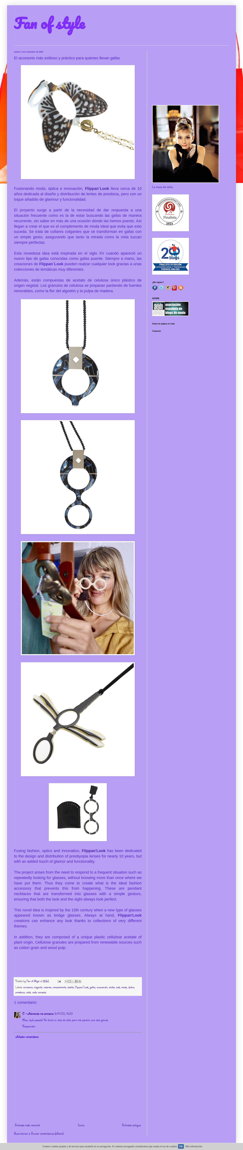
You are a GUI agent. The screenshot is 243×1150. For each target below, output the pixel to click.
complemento (59, 987)
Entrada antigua (131, 1125)
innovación (102, 987)
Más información (193, 1146)
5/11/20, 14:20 (64, 1013)
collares (47, 987)
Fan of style (49, 23)
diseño (70, 987)
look (118, 987)
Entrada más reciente (27, 1125)
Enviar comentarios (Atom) (47, 1133)
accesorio (28, 987)
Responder (28, 1026)
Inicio (81, 1125)
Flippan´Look (98, 188)
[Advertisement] (190, 75)
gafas (92, 987)
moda (124, 987)
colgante (38, 987)
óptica (131, 987)
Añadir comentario (27, 1036)
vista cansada (39, 992)
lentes (112, 987)
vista (28, 992)
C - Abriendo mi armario (37, 1013)
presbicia (20, 992)
